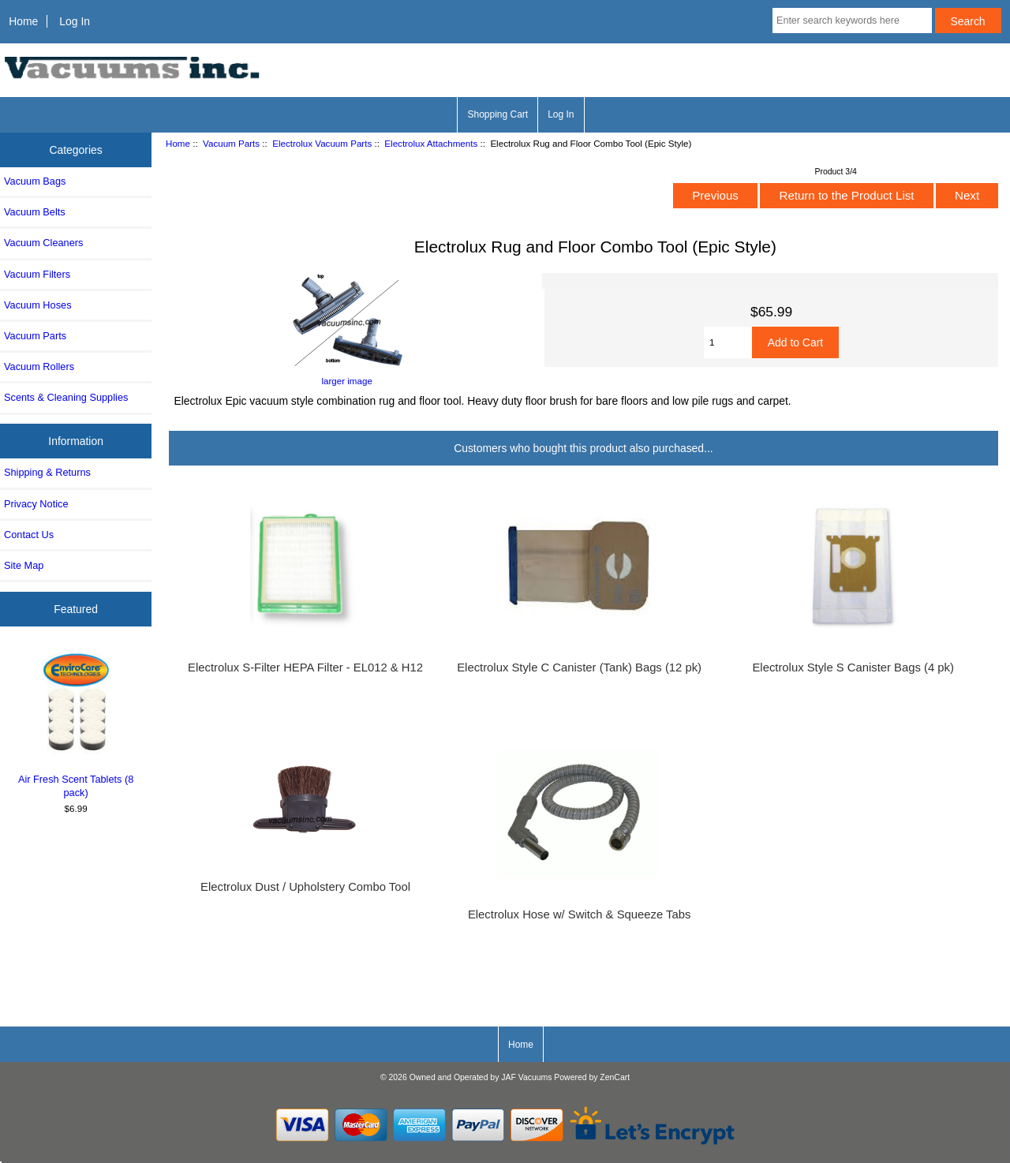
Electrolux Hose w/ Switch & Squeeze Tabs (579, 914)
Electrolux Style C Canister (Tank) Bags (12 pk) (579, 667)
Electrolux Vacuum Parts (322, 143)
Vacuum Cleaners (43, 243)
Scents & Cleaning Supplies (66, 397)
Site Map (23, 565)
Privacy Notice (36, 504)
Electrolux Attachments (430, 143)
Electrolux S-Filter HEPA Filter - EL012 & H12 (305, 667)
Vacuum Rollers (39, 366)
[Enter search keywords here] (852, 20)
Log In (74, 21)
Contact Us (29, 534)
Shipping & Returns (47, 472)
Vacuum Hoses (38, 305)
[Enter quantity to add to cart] (728, 342)
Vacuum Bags (34, 181)
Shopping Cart (497, 114)
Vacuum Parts (231, 143)
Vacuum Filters (37, 274)
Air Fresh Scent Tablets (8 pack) (76, 723)
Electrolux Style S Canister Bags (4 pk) (852, 667)
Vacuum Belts (34, 212)
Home (23, 21)
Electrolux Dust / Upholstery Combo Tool (305, 887)
